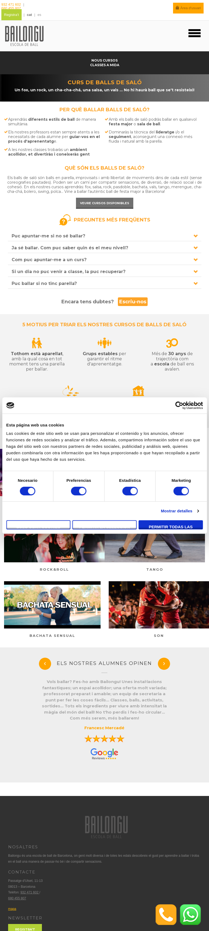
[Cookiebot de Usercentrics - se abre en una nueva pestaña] (179, 405)
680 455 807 (11, 8)
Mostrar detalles (177, 511)
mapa (12, 909)
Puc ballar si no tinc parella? (44, 283)
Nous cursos (104, 60)
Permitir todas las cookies (171, 527)
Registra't (11, 15)
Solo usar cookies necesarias (38, 527)
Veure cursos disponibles (104, 203)
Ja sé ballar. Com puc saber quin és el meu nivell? (70, 247)
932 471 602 (11, 4)
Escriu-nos (132, 302)
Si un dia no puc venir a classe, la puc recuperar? (68, 271)
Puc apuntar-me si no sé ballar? (48, 235)
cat (29, 15)
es (39, 15)
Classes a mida (104, 65)
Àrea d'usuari (188, 8)
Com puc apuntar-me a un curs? (49, 259)
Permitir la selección (104, 527)
